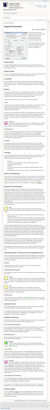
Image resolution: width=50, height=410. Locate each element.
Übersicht (45, 7)
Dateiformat (40, 384)
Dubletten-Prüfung (13, 346)
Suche (46, 3)
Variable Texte (25, 297)
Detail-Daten (32, 299)
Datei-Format (9, 74)
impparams (14, 13)
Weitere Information (5, 408)
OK (47, 407)
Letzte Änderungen (39, 5)
